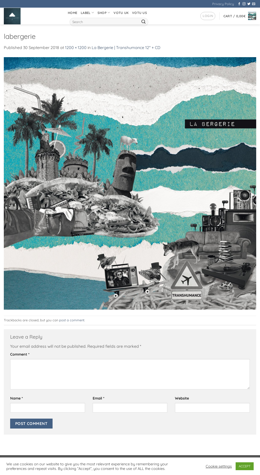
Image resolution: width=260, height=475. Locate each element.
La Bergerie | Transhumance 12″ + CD (126, 47)
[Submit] (143, 22)
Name (16, 398)
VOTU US (139, 13)
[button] (207, 16)
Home (72, 13)
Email (98, 398)
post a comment (71, 320)
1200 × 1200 (76, 47)
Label (87, 12)
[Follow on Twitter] (248, 4)
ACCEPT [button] (245, 466)
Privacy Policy (223, 4)
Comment (19, 354)
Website (182, 398)
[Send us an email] (253, 4)
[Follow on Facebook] (239, 4)
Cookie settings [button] (219, 466)
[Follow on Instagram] (244, 4)
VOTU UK (120, 13)
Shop (104, 12)
